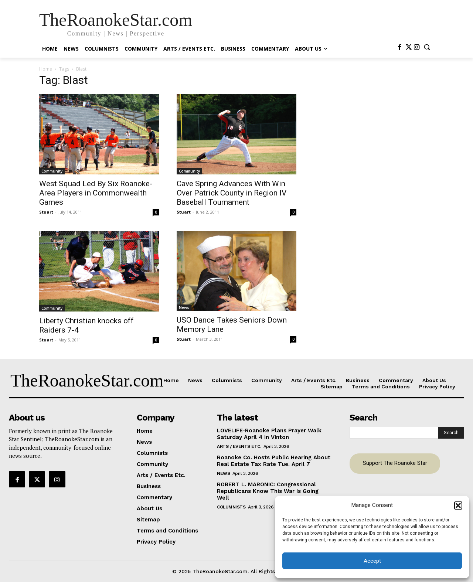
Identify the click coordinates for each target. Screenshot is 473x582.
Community (51, 171)
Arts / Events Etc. (239, 446)
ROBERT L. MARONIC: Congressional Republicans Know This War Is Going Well (268, 491)
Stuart (46, 212)
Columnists (231, 507)
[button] (458, 505)
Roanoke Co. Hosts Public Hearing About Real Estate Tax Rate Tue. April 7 (273, 460)
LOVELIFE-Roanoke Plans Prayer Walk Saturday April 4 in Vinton (269, 433)
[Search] (451, 433)
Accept (372, 561)
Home (45, 69)
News (184, 307)
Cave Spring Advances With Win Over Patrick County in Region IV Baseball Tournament (231, 193)
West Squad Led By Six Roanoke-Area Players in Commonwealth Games (95, 193)
